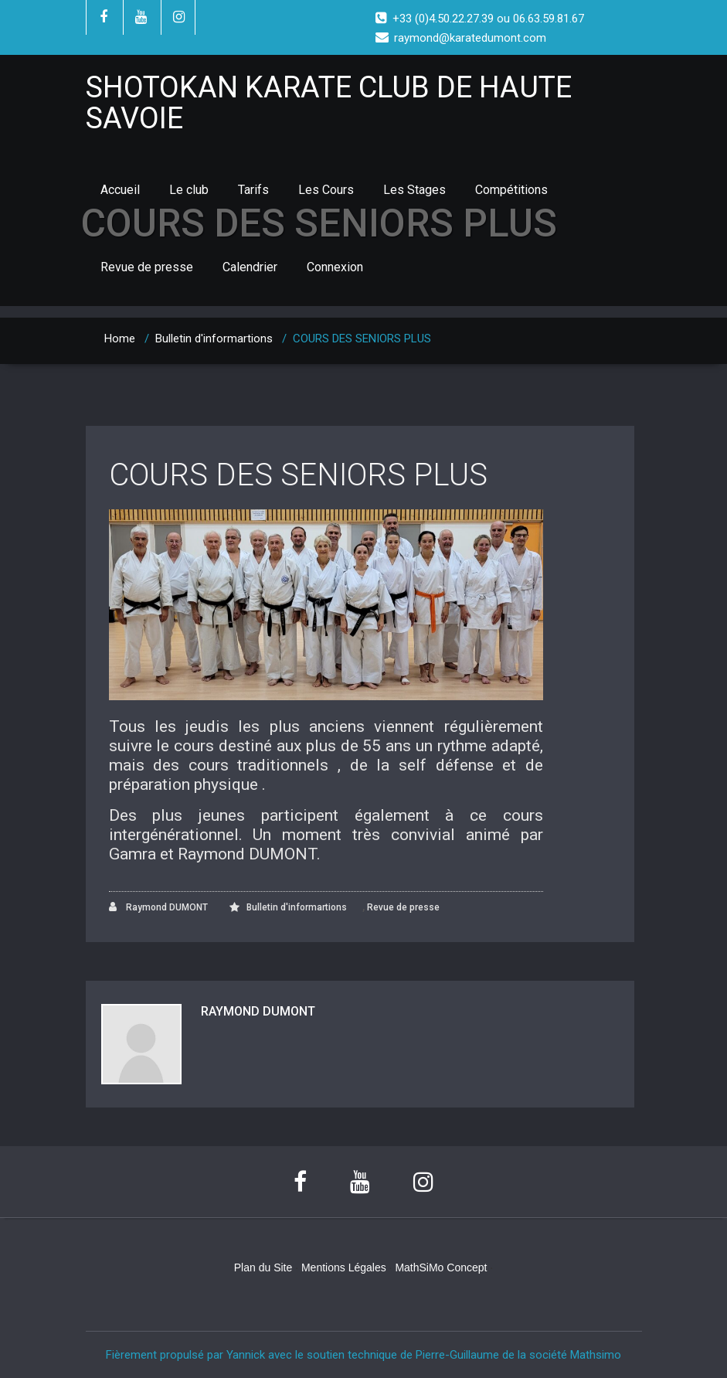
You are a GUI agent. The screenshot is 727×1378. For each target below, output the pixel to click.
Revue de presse (146, 267)
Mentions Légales (343, 1267)
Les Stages (414, 189)
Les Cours (326, 189)
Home (119, 338)
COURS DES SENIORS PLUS (298, 475)
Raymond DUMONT (158, 907)
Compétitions (511, 189)
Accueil (120, 189)
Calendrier (250, 267)
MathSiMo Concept (441, 1267)
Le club (189, 189)
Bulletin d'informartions (214, 338)
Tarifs (253, 189)
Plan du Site (263, 1267)
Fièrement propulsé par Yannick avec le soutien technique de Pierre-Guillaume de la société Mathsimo (363, 1355)
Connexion (335, 267)
